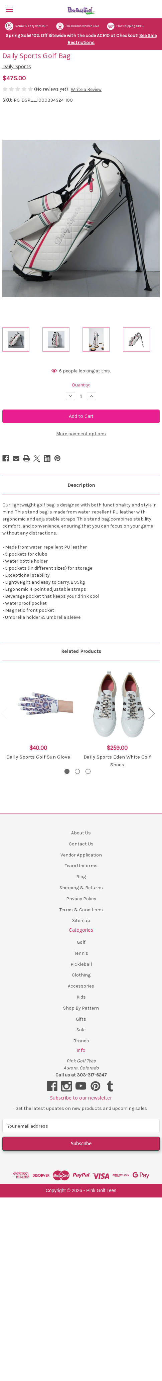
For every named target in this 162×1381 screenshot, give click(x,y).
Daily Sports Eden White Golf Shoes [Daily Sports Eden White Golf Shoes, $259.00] (117, 761)
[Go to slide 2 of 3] (77, 771)
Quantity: (81, 385)
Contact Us (81, 844)
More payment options (81, 434)
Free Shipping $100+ (125, 26)
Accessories (81, 986)
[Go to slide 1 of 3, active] (66, 771)
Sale (81, 1030)
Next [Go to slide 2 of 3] (151, 713)
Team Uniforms (81, 866)
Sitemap (81, 920)
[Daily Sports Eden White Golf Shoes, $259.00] (117, 704)
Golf (81, 942)
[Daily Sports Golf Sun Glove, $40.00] (38, 704)
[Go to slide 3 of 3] (88, 771)
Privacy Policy (81, 899)
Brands (81, 1041)
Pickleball (81, 964)
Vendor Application (81, 855)
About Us (81, 833)
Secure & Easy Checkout (26, 26)
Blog (81, 877)
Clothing (81, 975)
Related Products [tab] (81, 651)
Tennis (81, 953)
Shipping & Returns (81, 888)
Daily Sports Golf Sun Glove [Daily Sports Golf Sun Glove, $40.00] (38, 757)
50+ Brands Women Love (77, 26)
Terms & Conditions (81, 910)
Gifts (81, 1019)
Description (81, 485)
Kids (81, 997)
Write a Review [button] (86, 89)
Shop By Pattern (81, 1008)
